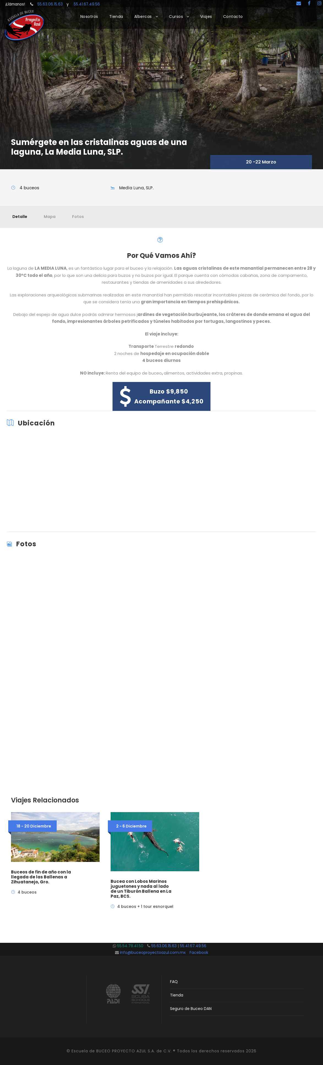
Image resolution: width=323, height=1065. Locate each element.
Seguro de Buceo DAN (191, 1008)
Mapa (50, 216)
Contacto (233, 16)
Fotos (78, 216)
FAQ (174, 981)
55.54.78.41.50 (132, 946)
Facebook (199, 952)
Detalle (19, 216)
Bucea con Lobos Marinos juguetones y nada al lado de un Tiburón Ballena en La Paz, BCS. (141, 888)
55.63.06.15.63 (52, 4)
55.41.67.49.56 (84, 4)
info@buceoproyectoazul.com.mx (153, 952)
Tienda (116, 16)
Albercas (143, 16)
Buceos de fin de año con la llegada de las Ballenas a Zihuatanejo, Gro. (41, 877)
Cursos (176, 16)
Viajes (206, 16)
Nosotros (89, 16)
